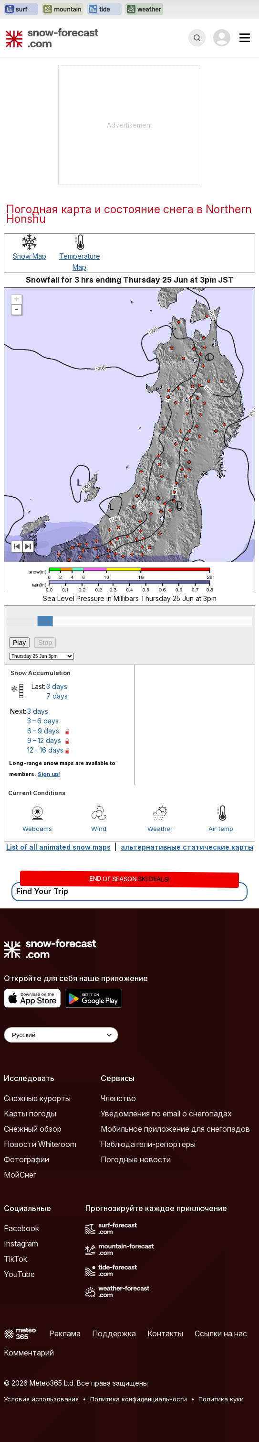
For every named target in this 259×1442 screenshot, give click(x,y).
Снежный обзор (33, 1129)
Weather (160, 828)
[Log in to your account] (221, 37)
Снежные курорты (37, 1098)
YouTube (19, 1274)
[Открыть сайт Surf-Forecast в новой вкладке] (21, 9)
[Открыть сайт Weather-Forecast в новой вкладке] (144, 9)
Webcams (37, 828)
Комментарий (29, 1352)
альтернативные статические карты (187, 847)
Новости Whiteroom (40, 1144)
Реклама (65, 1333)
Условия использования (41, 1399)
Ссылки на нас (221, 1333)
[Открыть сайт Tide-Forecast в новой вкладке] (104, 9)
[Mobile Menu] (244, 37)
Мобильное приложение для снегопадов (175, 1129)
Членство (118, 1098)
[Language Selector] (61, 1035)
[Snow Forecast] (52, 37)
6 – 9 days (43, 731)
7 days (57, 696)
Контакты (165, 1333)
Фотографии (26, 1159)
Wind (98, 828)
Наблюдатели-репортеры (148, 1144)
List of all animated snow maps (58, 847)
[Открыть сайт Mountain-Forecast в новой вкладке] (62, 9)
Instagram (21, 1243)
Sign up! (49, 774)
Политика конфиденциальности (138, 1399)
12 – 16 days (45, 750)
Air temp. (221, 828)
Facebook (21, 1228)
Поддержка (114, 1333)
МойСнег (20, 1175)
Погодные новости (136, 1159)
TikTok (15, 1259)
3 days (56, 686)
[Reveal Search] (197, 37)
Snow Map (29, 256)
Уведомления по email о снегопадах (166, 1113)
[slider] (45, 621)
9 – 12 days (44, 740)
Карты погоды (30, 1113)
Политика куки (221, 1399)
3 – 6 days (43, 721)
